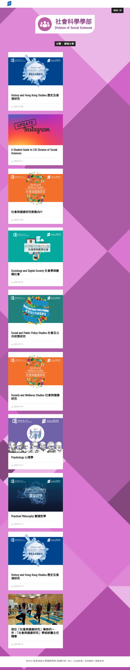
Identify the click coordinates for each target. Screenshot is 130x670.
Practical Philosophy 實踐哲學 (28, 518)
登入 (69, 663)
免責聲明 (89, 663)
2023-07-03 (18, 220)
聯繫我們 (100, 663)
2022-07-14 (18, 526)
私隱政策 (78, 663)
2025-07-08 (18, 106)
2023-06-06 (18, 283)
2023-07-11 (18, 161)
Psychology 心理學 (22, 459)
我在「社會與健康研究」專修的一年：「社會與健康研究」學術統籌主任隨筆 (35, 635)
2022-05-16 (18, 647)
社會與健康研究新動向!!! (26, 212)
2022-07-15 (18, 345)
